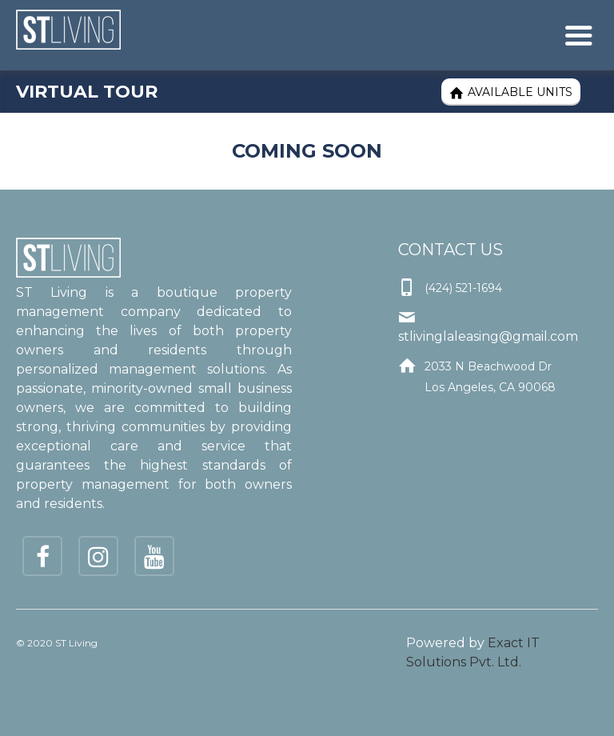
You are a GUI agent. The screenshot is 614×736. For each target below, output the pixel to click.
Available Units (510, 92)
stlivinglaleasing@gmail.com (488, 336)
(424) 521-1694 (463, 288)
